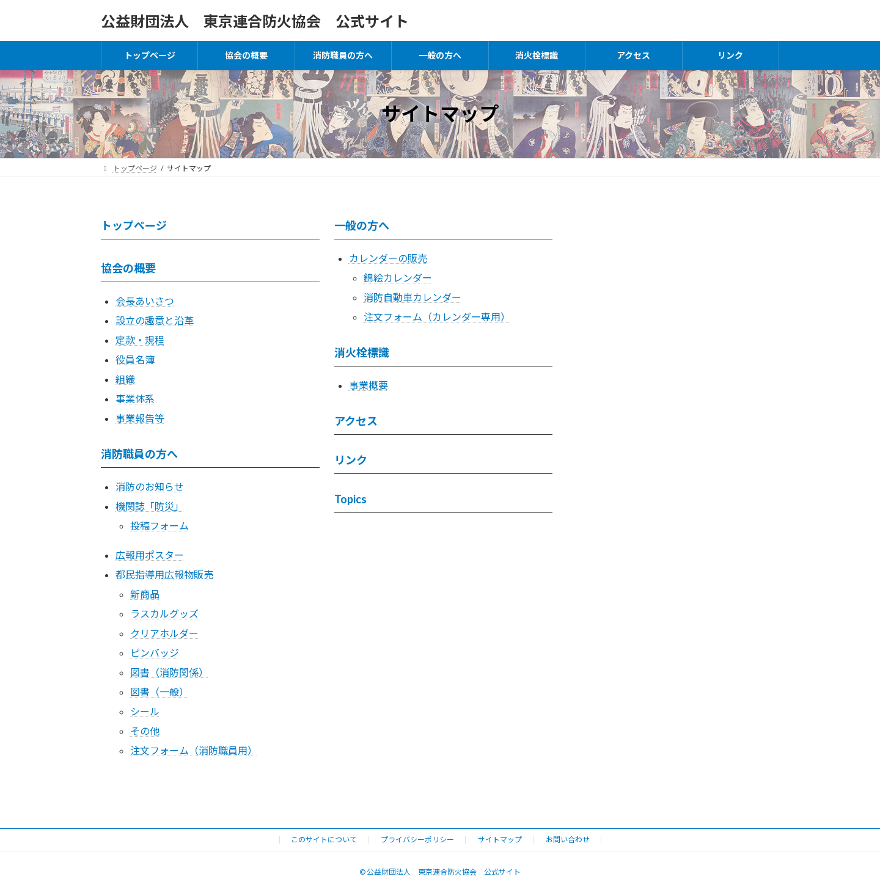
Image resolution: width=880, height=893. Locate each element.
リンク (350, 460)
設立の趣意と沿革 (155, 320)
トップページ (134, 225)
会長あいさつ (145, 301)
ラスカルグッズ (164, 613)
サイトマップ (500, 839)
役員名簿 (135, 359)
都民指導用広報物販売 (164, 574)
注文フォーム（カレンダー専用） (437, 317)
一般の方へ (361, 225)
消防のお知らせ (150, 486)
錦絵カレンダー (398, 277)
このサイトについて (324, 839)
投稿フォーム (159, 525)
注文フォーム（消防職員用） (193, 750)
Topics (350, 499)
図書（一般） (159, 692)
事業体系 (135, 398)
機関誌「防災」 (150, 506)
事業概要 (368, 385)
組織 (125, 379)
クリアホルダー (164, 633)
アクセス (356, 421)
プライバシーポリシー (417, 839)
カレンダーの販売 (388, 258)
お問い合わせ (568, 839)
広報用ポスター (150, 555)
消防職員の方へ (139, 454)
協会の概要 (128, 268)
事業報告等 (140, 418)
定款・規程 (140, 340)
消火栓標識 (361, 352)
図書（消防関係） (169, 672)
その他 (145, 731)
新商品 (145, 594)
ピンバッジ (154, 652)
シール (145, 711)
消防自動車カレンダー (412, 297)
